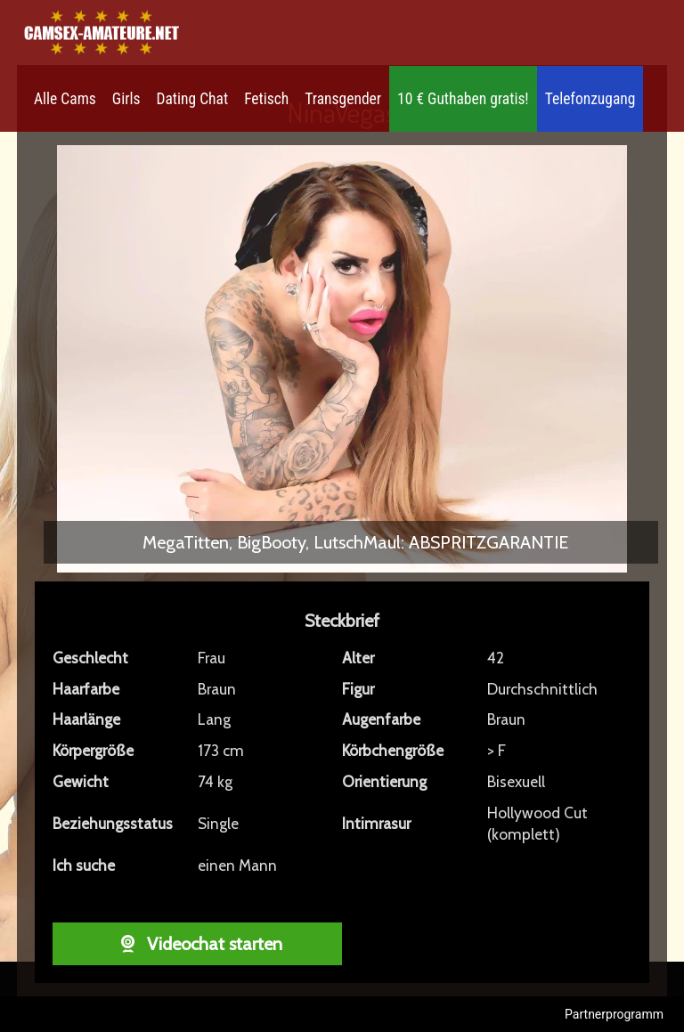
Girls (126, 99)
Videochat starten (197, 944)
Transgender (343, 99)
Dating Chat (193, 99)
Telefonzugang (590, 99)
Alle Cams (65, 99)
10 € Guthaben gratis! (463, 99)
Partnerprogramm (614, 1014)
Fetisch (266, 99)
